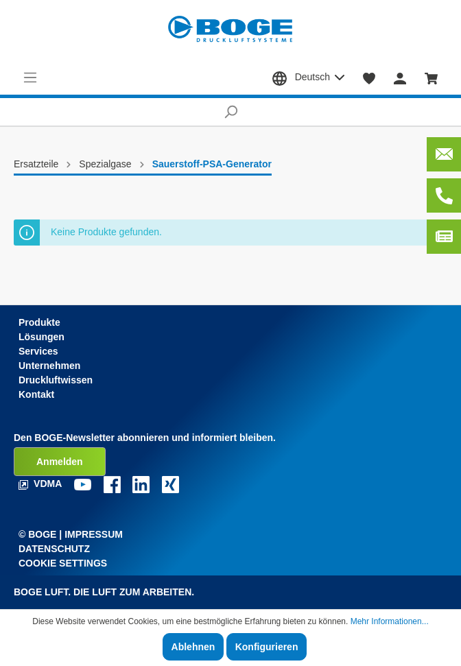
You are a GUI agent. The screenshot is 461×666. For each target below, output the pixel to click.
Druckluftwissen (56, 379)
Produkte (39, 322)
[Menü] (30, 77)
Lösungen (41, 336)
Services (38, 351)
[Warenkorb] (431, 77)
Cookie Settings (63, 563)
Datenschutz (54, 548)
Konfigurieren (266, 646)
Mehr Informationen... (390, 621)
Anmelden (59, 461)
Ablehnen (193, 646)
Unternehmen (49, 365)
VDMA (41, 483)
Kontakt (36, 394)
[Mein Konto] (400, 77)
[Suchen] (230, 112)
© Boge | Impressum (71, 534)
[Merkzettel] (369, 77)
